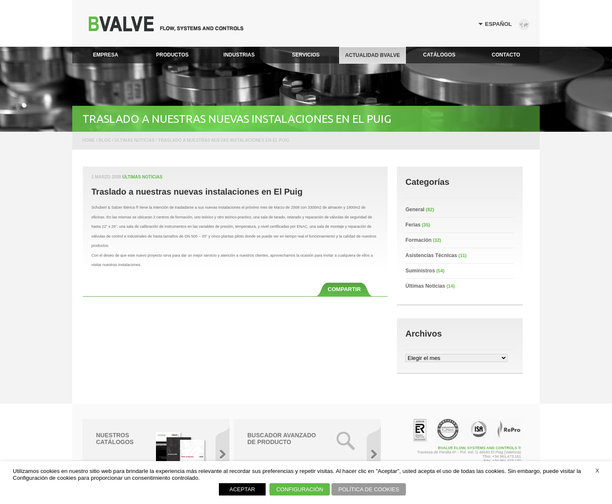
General (415, 209)
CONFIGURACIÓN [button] (299, 489)
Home (88, 140)
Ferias (412, 225)
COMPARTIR (344, 289)
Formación (418, 240)
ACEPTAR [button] (242, 489)
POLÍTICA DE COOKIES (368, 489)
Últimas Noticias (142, 177)
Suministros (420, 271)
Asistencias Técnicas (431, 255)
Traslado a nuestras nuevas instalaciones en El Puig (197, 191)
